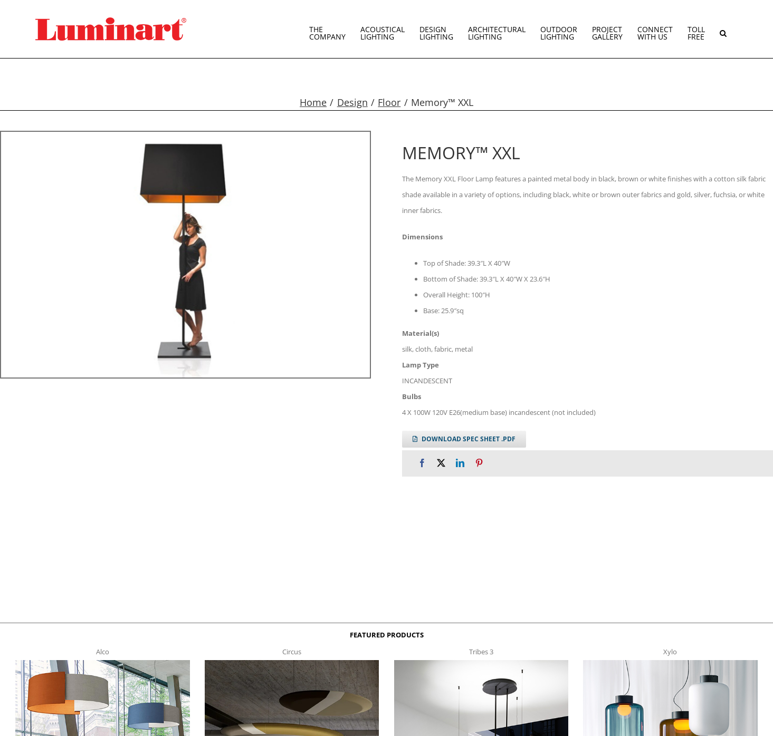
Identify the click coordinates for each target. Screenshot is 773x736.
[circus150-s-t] (292, 663)
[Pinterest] (479, 463)
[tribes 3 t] (481, 663)
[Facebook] (422, 463)
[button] (723, 29)
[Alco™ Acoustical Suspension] (102, 663)
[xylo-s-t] (670, 663)
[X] (441, 463)
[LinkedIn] (460, 463)
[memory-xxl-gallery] (185, 254)
